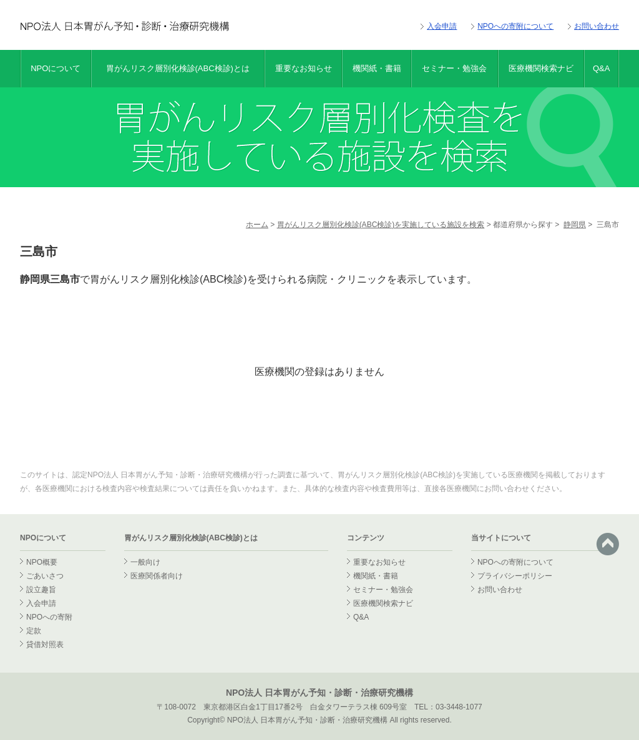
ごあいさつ (45, 576)
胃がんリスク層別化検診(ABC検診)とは (178, 68)
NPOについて (55, 68)
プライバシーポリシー (514, 576)
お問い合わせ (596, 26)
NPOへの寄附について (515, 26)
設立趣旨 (41, 589)
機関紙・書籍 (377, 68)
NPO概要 (41, 562)
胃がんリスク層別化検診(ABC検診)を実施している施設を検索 (381, 224)
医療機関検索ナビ (541, 68)
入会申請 (442, 26)
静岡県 (574, 224)
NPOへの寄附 (49, 617)
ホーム (257, 224)
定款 (33, 630)
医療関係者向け (156, 576)
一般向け (145, 562)
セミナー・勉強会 (454, 68)
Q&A (601, 68)
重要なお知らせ (303, 68)
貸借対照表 (45, 644)
